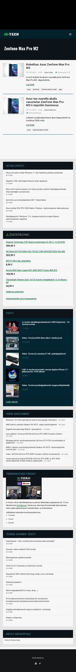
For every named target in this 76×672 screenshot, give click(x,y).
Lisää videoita (12, 402)
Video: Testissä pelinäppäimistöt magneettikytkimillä (45, 385)
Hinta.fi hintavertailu (12, 640)
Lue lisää (30, 84)
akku (60, 89)
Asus (29, 89)
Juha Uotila (48, 72)
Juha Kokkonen (50, 110)
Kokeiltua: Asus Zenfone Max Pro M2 (47, 66)
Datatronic (18, 234)
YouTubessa (21, 505)
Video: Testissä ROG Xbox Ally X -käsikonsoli (42, 338)
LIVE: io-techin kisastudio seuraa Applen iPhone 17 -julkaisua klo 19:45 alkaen (45, 370)
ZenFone (36, 89)
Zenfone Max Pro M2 (49, 89)
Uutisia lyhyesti (15, 165)
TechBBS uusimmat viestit (21, 534)
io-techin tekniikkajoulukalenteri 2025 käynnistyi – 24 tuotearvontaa (45, 323)
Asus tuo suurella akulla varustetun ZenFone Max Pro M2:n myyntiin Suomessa (45, 102)
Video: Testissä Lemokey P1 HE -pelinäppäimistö (44, 354)
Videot (10, 313)
